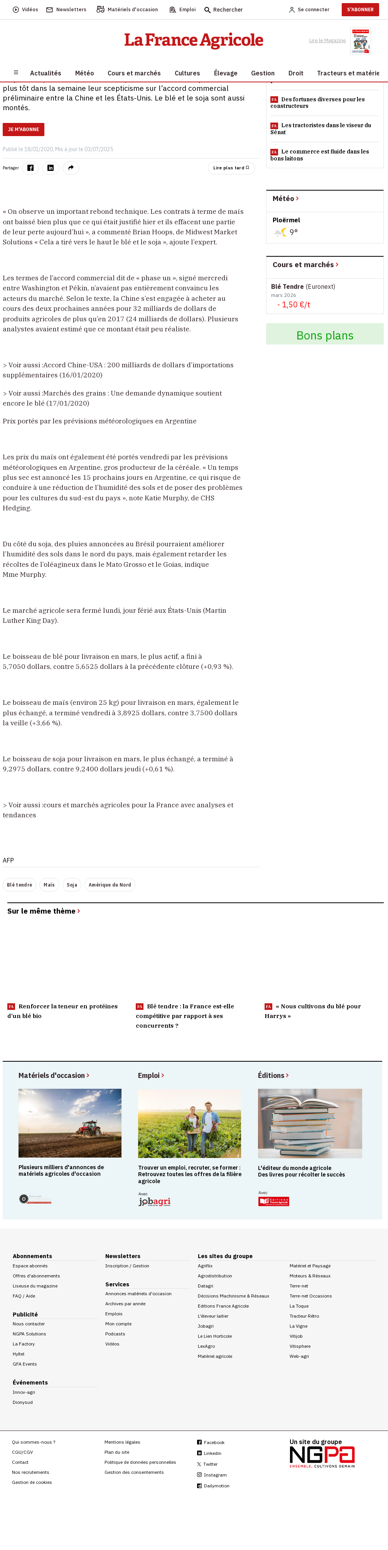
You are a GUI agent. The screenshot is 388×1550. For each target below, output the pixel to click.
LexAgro (206, 1346)
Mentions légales (122, 1442)
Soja (72, 885)
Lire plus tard (231, 168)
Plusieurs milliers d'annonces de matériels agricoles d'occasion (61, 1170)
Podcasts (115, 1334)
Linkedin (209, 1453)
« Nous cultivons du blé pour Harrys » (313, 1011)
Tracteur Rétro (304, 1316)
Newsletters (122, 1256)
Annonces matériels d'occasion (138, 1293)
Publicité (25, 1314)
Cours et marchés (306, 264)
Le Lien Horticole (215, 1336)
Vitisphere (300, 1346)
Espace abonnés (30, 1266)
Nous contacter (29, 1324)
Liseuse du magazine (35, 1286)
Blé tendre (19, 885)
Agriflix (205, 1266)
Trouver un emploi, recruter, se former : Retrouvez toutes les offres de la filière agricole (189, 1174)
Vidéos (112, 1344)
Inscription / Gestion (127, 1266)
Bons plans (325, 335)
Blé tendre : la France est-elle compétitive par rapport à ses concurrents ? (185, 1015)
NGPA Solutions (29, 1334)
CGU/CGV (22, 1452)
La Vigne (298, 1326)
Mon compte (118, 1324)
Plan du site (117, 1452)
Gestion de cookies (32, 1482)
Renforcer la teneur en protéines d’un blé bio (62, 1011)
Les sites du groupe (225, 1256)
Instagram (212, 1475)
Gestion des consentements (134, 1472)
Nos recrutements (30, 1472)
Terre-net (299, 1286)
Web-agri (299, 1356)
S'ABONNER (360, 9)
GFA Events (25, 1364)
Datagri (205, 1286)
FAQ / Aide (24, 1296)
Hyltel (18, 1354)
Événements (30, 1382)
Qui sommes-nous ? (33, 1442)
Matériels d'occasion (55, 1075)
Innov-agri (24, 1392)
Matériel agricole (215, 1356)
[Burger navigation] (16, 72)
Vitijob (296, 1336)
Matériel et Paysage (310, 1266)
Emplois (114, 1313)
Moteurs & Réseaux (310, 1276)
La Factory (24, 1344)
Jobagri (206, 1326)
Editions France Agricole (223, 1306)
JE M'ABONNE (23, 129)
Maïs (49, 885)
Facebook (210, 1442)
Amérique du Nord (110, 885)
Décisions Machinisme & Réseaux (233, 1296)
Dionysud (23, 1402)
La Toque (299, 1306)
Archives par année (125, 1303)
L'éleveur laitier (213, 1316)
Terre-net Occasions (311, 1296)
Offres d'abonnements (36, 1276)
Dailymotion (213, 1486)
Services (117, 1284)
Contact (20, 1462)
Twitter (207, 1464)
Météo (286, 198)
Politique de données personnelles (140, 1462)
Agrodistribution (215, 1276)
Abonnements (32, 1256)
